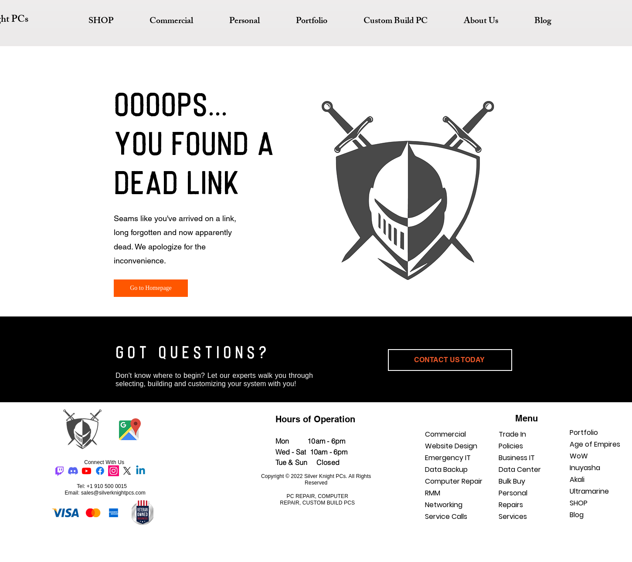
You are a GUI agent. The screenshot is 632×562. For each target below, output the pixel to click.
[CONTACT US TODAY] (450, 360)
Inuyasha (585, 468)
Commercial (445, 434)
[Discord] (73, 470)
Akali (577, 480)
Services (513, 517)
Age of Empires (595, 444)
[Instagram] (113, 470)
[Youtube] (86, 470)
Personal (513, 493)
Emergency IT (448, 458)
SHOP (579, 503)
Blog (577, 515)
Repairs (511, 505)
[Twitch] (59, 470)
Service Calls (446, 517)
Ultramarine (589, 491)
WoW (579, 456)
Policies (511, 446)
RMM (432, 493)
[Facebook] (100, 470)
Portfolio (584, 432)
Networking (443, 505)
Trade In (512, 434)
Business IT (517, 458)
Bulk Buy (512, 481)
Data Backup (446, 469)
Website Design (451, 446)
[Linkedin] (140, 470)
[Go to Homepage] (151, 288)
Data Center (520, 469)
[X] (127, 470)
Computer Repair (453, 481)
